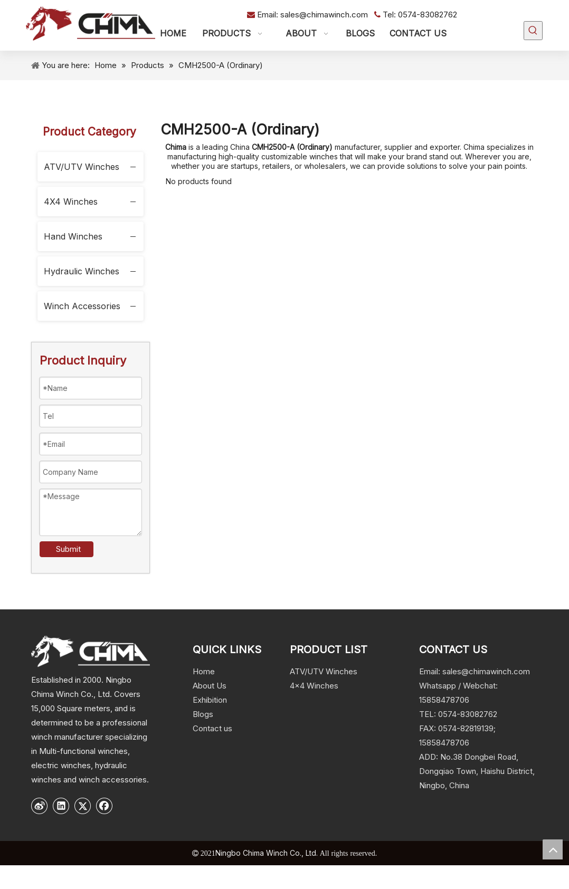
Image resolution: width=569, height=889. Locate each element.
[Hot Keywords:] (533, 30)
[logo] (90, 651)
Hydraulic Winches (81, 271)
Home (204, 671)
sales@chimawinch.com (325, 14)
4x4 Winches (314, 686)
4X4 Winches (71, 201)
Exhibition (210, 700)
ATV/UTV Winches (81, 166)
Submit (68, 549)
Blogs (203, 714)
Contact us (212, 728)
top (553, 849)
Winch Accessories (82, 306)
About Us (209, 686)
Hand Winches (73, 236)
